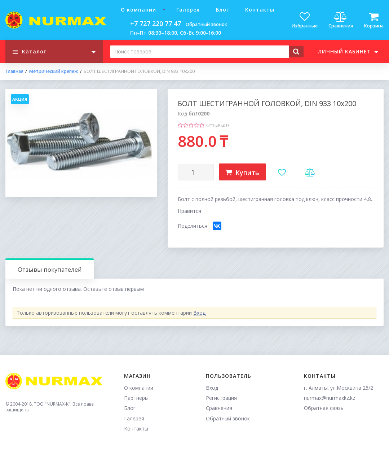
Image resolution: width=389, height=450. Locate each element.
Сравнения (219, 408)
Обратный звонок (206, 24)
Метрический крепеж (53, 71)
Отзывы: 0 (217, 125)
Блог (222, 9)
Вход (199, 312)
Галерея (188, 9)
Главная (14, 71)
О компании (138, 9)
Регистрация (221, 397)
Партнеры (136, 397)
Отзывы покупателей (50, 269)
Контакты (259, 9)
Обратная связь (324, 408)
